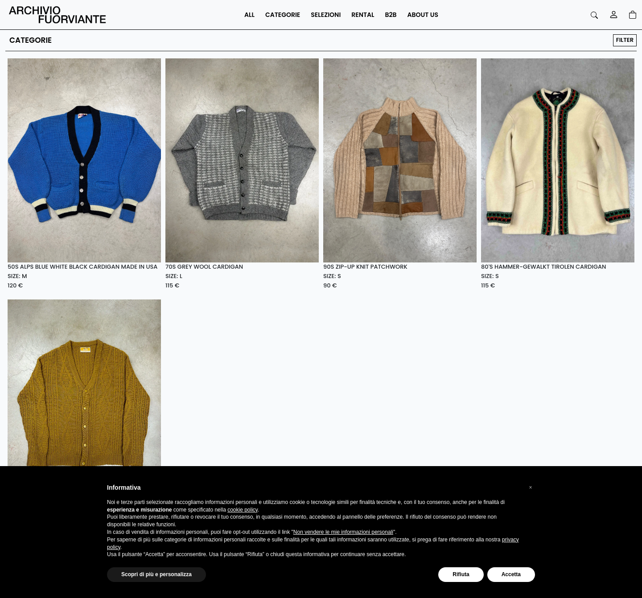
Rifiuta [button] (461, 574)
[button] (530, 487)
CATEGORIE (282, 14)
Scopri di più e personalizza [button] (156, 574)
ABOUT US (422, 14)
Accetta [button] (511, 574)
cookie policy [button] (242, 510)
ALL (249, 14)
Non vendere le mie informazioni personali (343, 532)
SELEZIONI (326, 14)
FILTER (625, 40)
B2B (391, 14)
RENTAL (362, 14)
